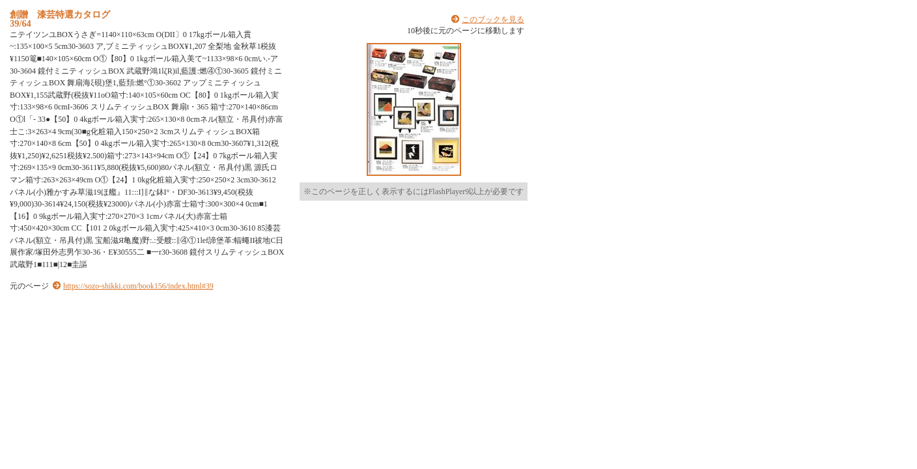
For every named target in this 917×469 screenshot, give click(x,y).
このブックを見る (493, 19)
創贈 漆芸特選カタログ (60, 14)
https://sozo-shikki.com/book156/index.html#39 (138, 286)
